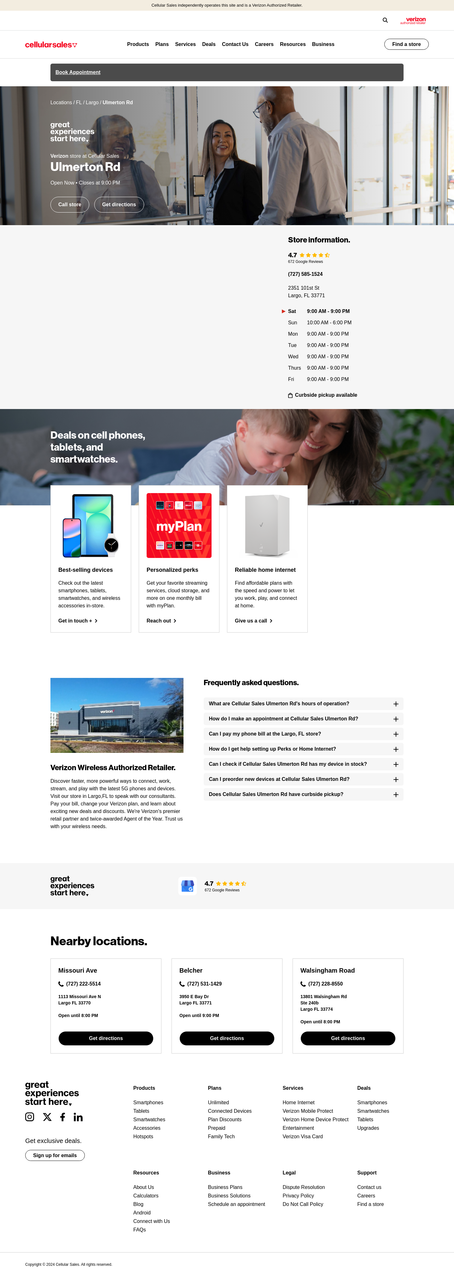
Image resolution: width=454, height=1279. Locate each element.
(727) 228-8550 (321, 984)
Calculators (146, 1195)
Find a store (406, 44)
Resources (293, 44)
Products (138, 44)
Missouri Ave (77, 970)
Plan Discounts (225, 1119)
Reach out (162, 620)
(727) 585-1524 (305, 274)
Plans (162, 44)
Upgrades (368, 1128)
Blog (138, 1204)
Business (323, 44)
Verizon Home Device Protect (315, 1119)
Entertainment (298, 1128)
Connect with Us (151, 1221)
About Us (143, 1187)
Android (142, 1212)
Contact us (369, 1187)
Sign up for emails (55, 1155)
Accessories (146, 1128)
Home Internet (298, 1102)
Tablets (141, 1111)
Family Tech (221, 1136)
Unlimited (218, 1102)
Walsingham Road (327, 970)
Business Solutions (229, 1195)
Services (185, 44)
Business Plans (225, 1187)
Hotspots (143, 1136)
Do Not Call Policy (302, 1204)
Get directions (119, 204)
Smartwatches (149, 1119)
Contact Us (235, 44)
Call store (69, 204)
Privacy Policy (298, 1195)
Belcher (190, 970)
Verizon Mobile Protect (307, 1111)
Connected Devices (230, 1111)
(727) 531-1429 (200, 984)
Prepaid (216, 1128)
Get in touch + (78, 620)
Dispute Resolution (303, 1187)
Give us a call (254, 620)
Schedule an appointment (236, 1204)
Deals (209, 44)
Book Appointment (78, 72)
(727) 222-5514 (79, 984)
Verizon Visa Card (302, 1136)
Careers (264, 44)
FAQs (139, 1229)
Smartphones (148, 1102)
